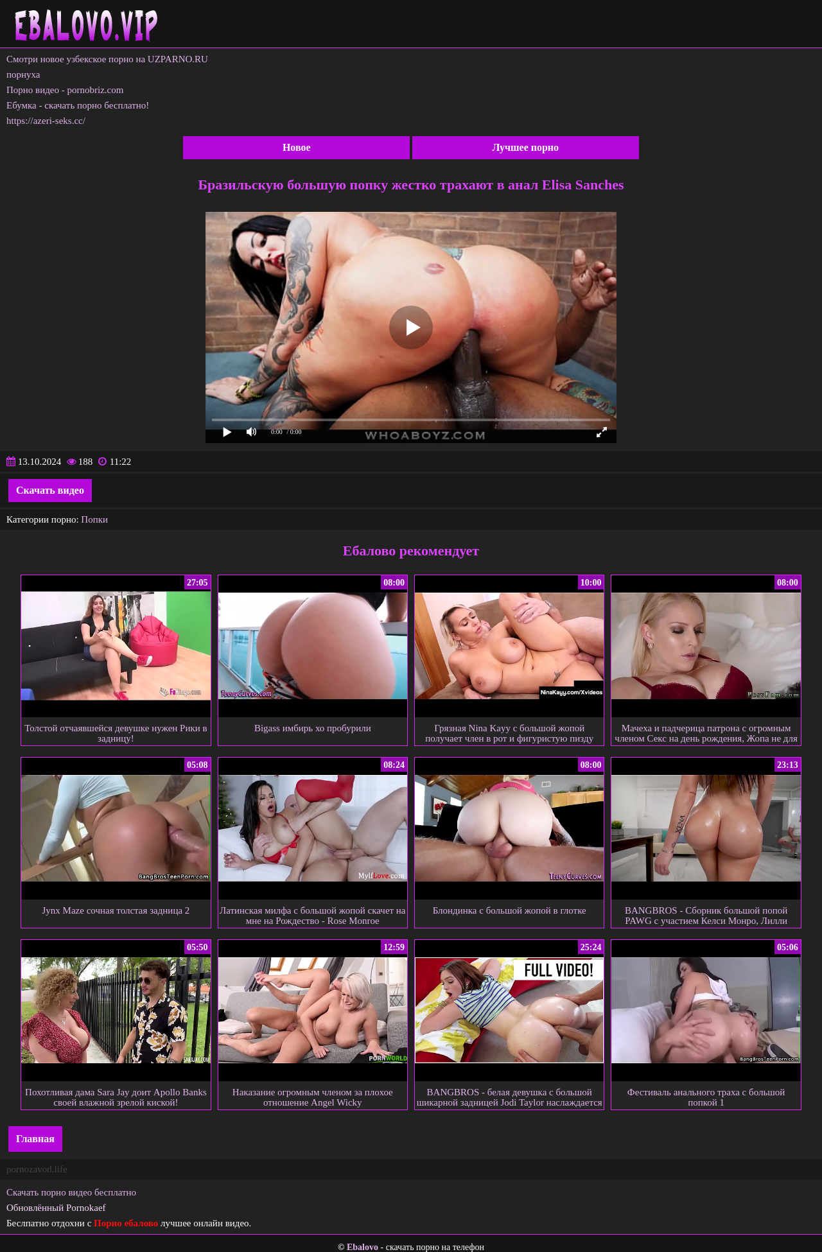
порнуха (23, 74)
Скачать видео (50, 490)
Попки (94, 519)
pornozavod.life (36, 1169)
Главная (35, 1138)
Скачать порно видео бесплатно (71, 1192)
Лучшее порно (525, 147)
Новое (297, 147)
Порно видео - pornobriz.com (64, 90)
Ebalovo (362, 1247)
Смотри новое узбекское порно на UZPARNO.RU (107, 59)
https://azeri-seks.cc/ (45, 121)
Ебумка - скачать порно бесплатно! (77, 105)
